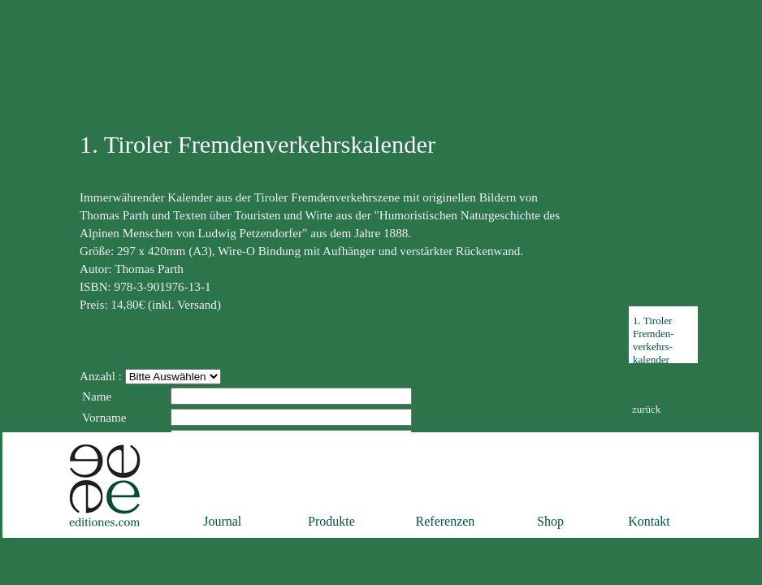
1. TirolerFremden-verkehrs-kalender (653, 340)
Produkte (331, 521)
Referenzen (445, 521)
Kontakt (649, 521)
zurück (646, 409)
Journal (222, 521)
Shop (550, 521)
